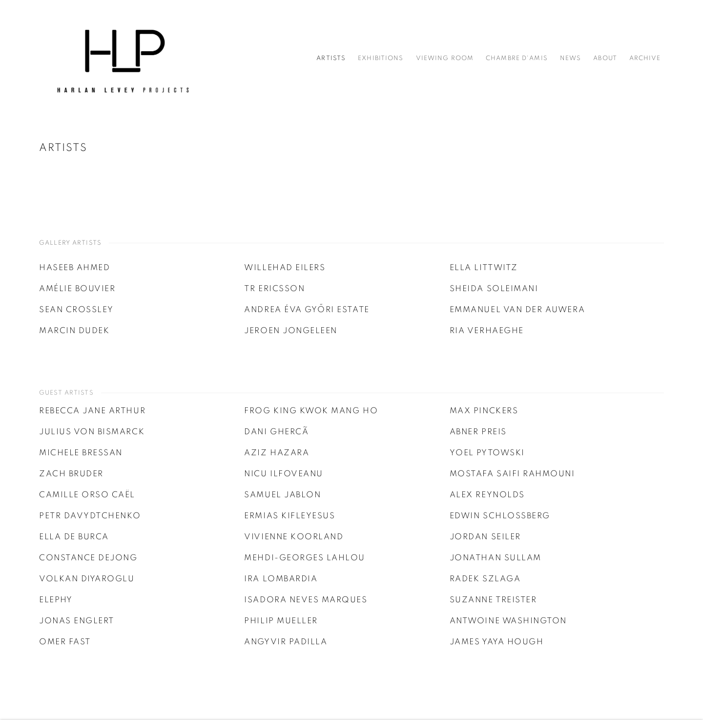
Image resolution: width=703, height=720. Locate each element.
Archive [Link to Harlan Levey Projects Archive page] (645, 58)
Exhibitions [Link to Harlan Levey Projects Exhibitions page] (380, 58)
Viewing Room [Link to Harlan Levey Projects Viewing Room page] (445, 58)
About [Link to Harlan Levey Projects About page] (605, 58)
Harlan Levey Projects (122, 59)
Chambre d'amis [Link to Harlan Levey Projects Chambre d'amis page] (517, 58)
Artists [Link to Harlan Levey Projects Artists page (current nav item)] (331, 58)
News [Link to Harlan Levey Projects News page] (570, 58)
